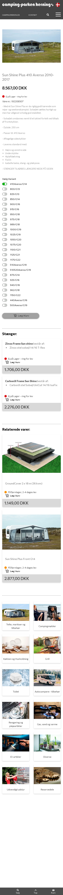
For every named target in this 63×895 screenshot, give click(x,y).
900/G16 (11, 204)
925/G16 (10, 279)
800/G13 (11, 189)
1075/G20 (11, 244)
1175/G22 (11, 259)
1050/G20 (11, 239)
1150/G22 (11, 295)
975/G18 (11, 219)
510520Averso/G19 (16, 269)
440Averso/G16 (14, 300)
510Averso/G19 (14, 264)
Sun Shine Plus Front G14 (20, 559)
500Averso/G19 (14, 305)
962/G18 (11, 290)
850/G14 (11, 199)
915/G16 (10, 209)
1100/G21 (11, 249)
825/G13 (10, 194)
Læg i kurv (12, 362)
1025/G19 (11, 234)
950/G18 (11, 214)
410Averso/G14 (14, 183)
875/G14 (11, 274)
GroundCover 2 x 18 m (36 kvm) (23, 483)
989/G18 (11, 224)
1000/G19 (11, 229)
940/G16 (11, 285)
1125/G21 (11, 254)
